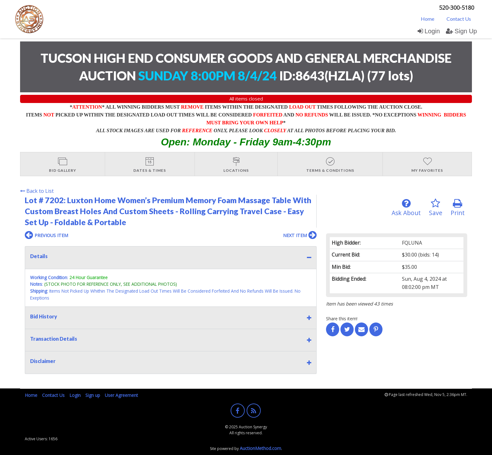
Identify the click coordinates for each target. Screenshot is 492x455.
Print (458, 207)
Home (427, 19)
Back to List (37, 190)
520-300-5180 (456, 7)
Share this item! (341, 319)
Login (429, 31)
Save (435, 207)
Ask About (406, 207)
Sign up (92, 395)
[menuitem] (427, 18)
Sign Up (461, 31)
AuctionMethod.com (260, 448)
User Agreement (121, 395)
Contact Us (459, 19)
